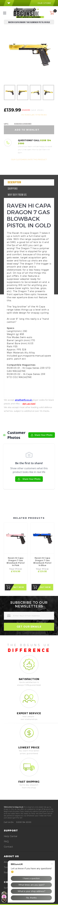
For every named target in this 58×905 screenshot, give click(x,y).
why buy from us (17, 194)
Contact (8, 846)
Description (14, 182)
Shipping (12, 188)
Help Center (10, 836)
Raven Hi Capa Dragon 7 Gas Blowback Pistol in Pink (16, 561)
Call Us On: (9, 822)
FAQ (6, 841)
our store (42, 3)
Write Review (41, 115)
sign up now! (28, 403)
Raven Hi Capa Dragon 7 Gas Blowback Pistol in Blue (42, 561)
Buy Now (18, 587)
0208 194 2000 (23, 822)
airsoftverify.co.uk (23, 400)
